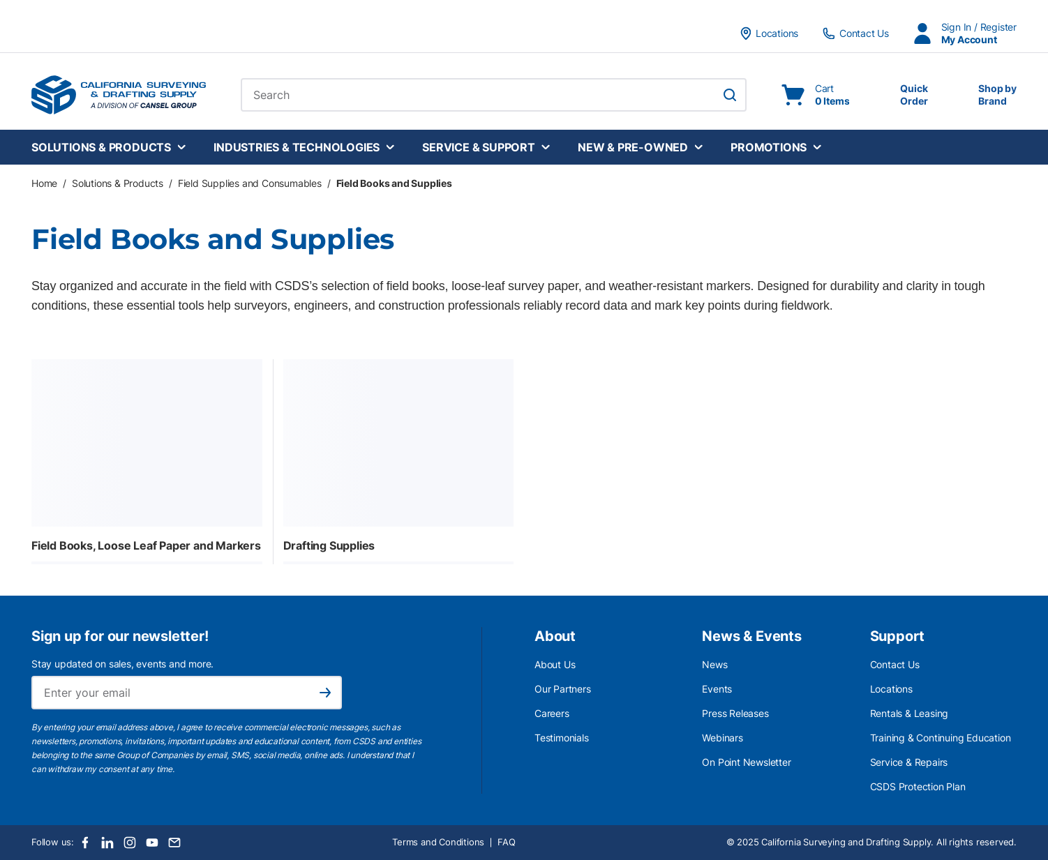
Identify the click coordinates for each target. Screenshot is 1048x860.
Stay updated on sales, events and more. (122, 664)
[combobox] (494, 95)
